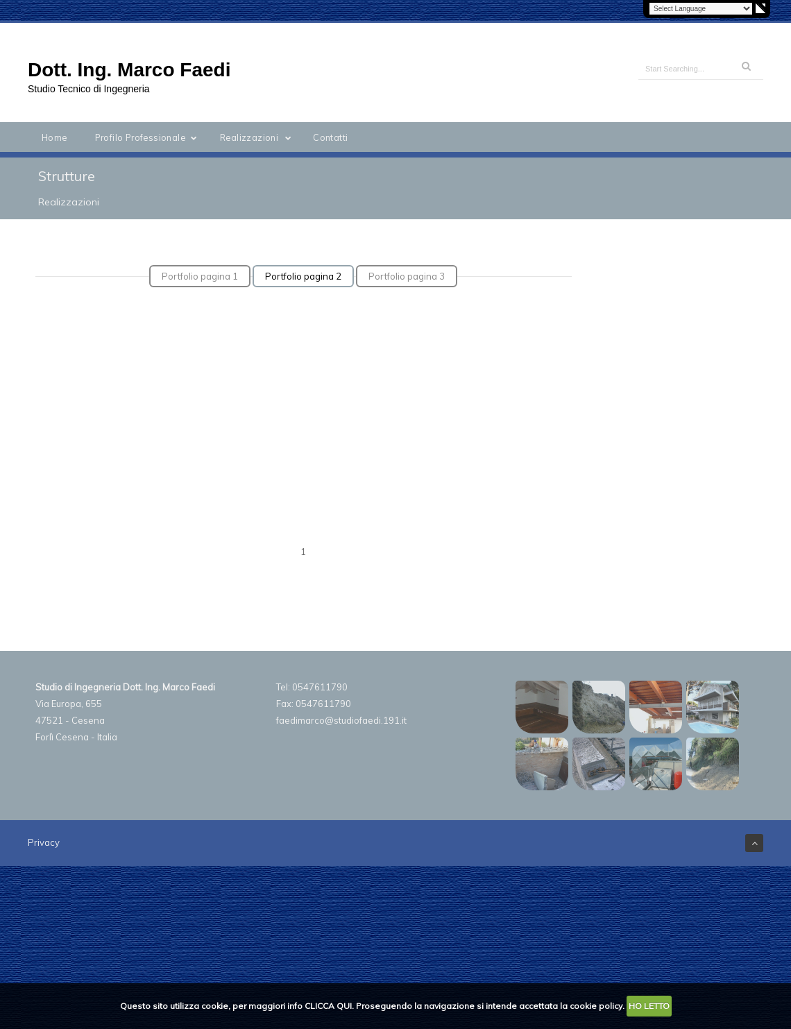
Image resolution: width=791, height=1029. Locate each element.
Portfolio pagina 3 (406, 276)
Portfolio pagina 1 (200, 276)
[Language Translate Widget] (700, 9)
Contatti (330, 137)
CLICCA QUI (328, 1006)
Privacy (44, 842)
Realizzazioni (258, 137)
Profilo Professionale (149, 137)
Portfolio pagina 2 (303, 276)
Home (54, 137)
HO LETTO (649, 1006)
